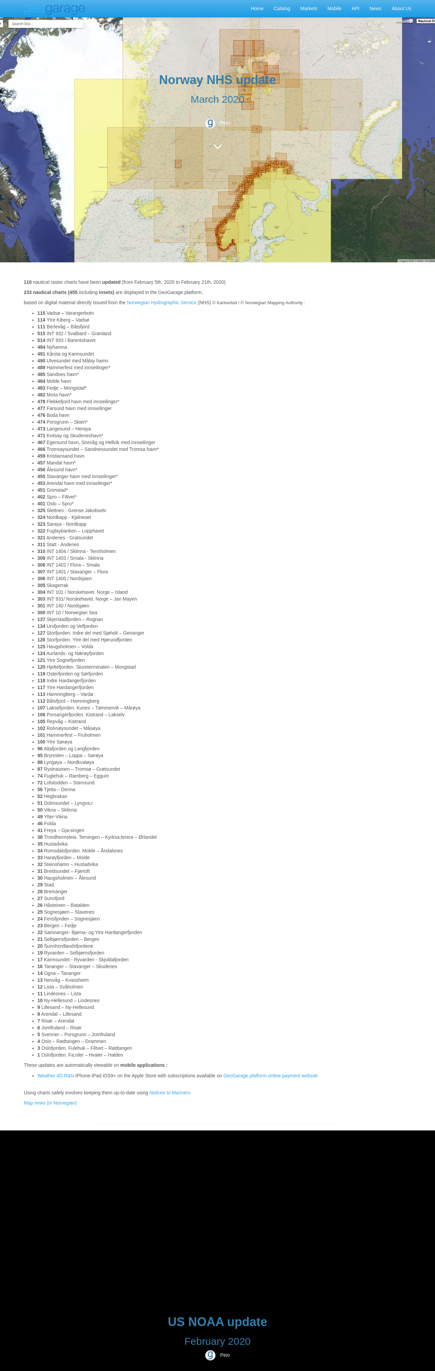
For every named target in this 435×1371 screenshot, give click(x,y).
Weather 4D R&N (55, 1075)
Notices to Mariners (170, 1092)
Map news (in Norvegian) (50, 1103)
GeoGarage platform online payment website (270, 1075)
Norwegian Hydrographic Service (161, 302)
